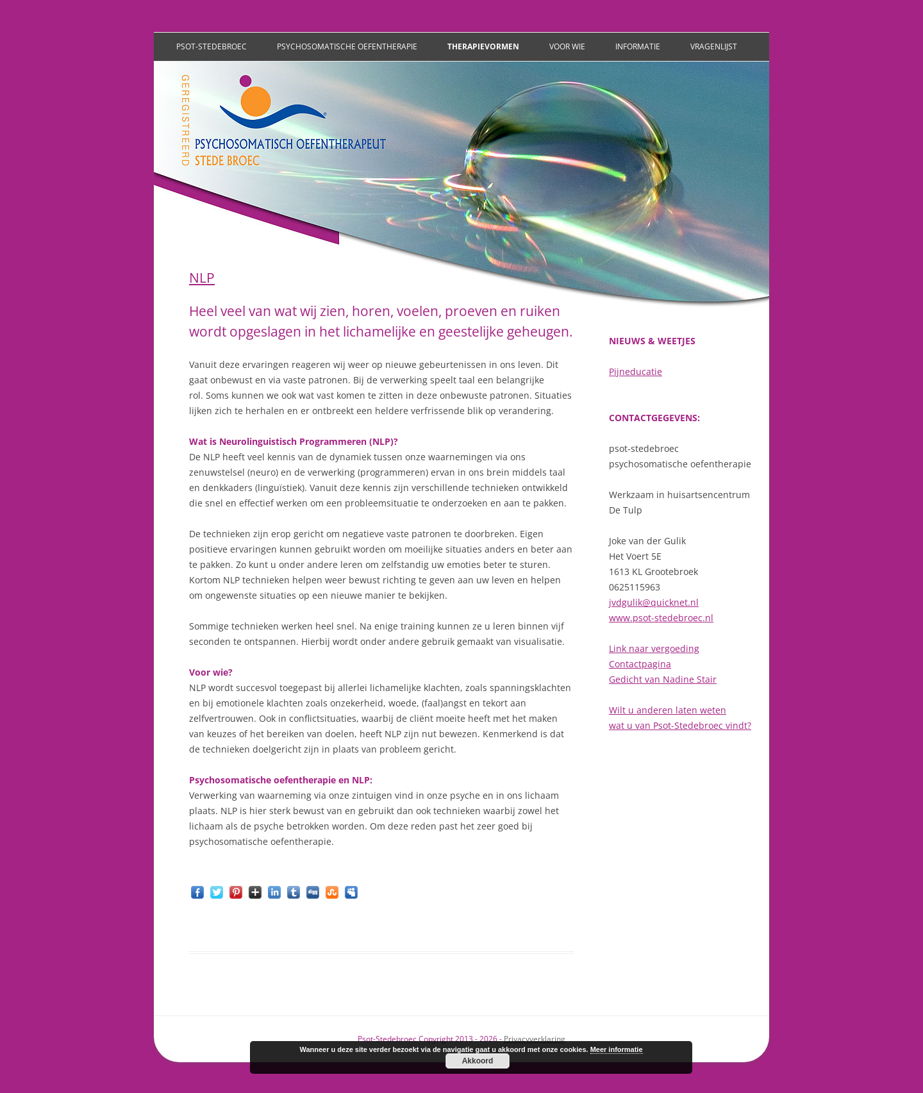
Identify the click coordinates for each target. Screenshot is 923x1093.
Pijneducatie (635, 371)
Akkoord (478, 1060)
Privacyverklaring (534, 1038)
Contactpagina (640, 664)
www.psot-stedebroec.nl (661, 618)
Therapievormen (483, 46)
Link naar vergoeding (654, 648)
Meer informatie (616, 1049)
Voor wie (567, 46)
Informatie (637, 46)
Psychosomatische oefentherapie (347, 46)
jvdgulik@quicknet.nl (654, 602)
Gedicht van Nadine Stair (663, 679)
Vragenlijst (713, 46)
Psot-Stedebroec (211, 46)
